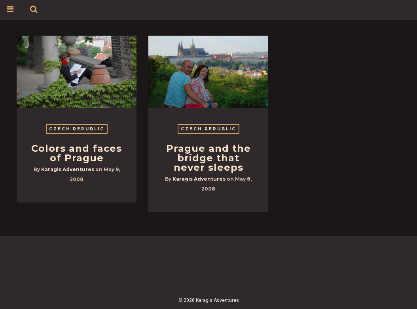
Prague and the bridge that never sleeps (208, 158)
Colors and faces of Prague (76, 153)
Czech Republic (76, 129)
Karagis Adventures (67, 169)
